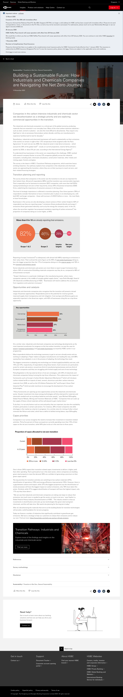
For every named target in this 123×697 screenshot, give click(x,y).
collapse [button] (21, 13)
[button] (61, 559)
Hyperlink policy (27, 690)
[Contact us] (22, 660)
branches (109, 36)
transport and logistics (26, 349)
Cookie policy (15, 690)
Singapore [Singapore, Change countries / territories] (115, 2)
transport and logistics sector (26, 264)
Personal (5, 2)
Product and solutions (36, 7)
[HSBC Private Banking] (98, 669)
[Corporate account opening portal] (47, 664)
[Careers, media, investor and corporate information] (98, 661)
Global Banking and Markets (27, 2)
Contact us (61, 7)
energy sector (66, 262)
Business (13, 2)
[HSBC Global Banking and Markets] (98, 673)
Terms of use (55, 690)
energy (15, 349)
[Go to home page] (8, 7)
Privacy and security (42, 690)
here (67, 49)
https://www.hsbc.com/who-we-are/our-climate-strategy (49, 518)
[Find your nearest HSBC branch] (73, 661)
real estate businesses (64, 260)
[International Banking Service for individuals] (98, 678)
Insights (23, 7)
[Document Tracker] (47, 660)
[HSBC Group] (98, 666)
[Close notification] (119, 13)
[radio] (30, 104)
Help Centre (50, 7)
